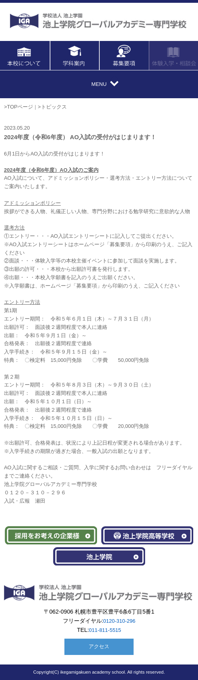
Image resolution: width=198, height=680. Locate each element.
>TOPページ (18, 107)
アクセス (99, 646)
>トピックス (52, 107)
